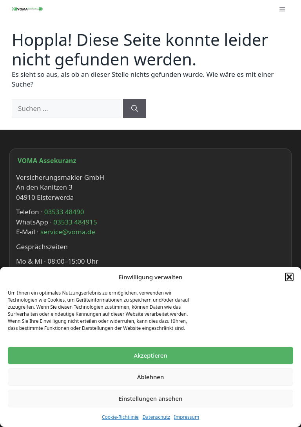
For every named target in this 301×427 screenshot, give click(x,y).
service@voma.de (67, 231)
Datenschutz (156, 417)
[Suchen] (134, 108)
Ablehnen (150, 377)
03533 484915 (75, 221)
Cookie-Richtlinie (120, 417)
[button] (289, 277)
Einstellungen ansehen (151, 398)
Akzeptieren (150, 355)
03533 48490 (64, 211)
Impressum (186, 417)
